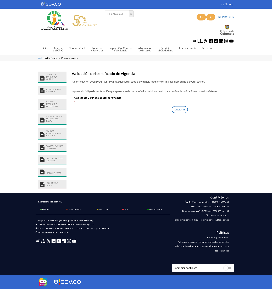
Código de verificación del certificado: (98, 99)
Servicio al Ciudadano (165, 49)
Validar (180, 109)
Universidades (155, 209)
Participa (207, 48)
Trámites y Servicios (97, 49)
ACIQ (125, 209)
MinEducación (73, 209)
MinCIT (44, 209)
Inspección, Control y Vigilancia (120, 49)
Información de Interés (145, 49)
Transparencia (187, 48)
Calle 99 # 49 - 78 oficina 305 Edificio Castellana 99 (61, 224)
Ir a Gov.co (227, 4)
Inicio (44, 48)
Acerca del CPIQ (58, 49)
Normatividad (77, 48)
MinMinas (102, 209)
